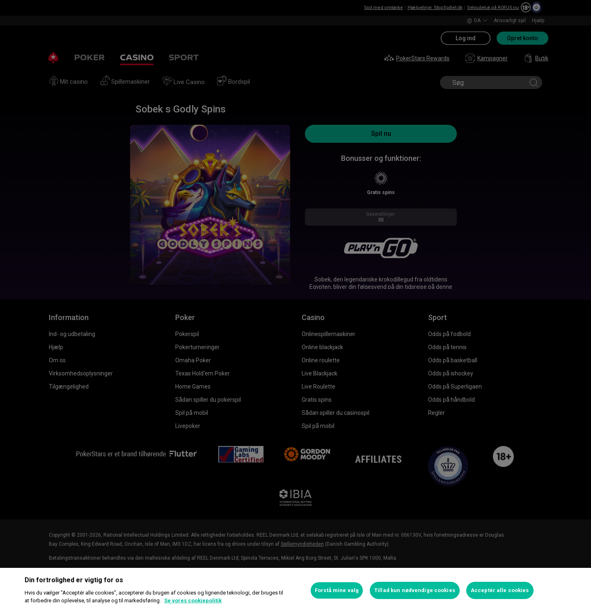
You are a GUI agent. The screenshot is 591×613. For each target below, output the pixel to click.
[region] (295, 590)
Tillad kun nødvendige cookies (414, 590)
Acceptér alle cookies (500, 590)
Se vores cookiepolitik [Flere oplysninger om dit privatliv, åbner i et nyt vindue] (193, 600)
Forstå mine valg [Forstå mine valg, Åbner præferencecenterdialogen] (337, 590)
